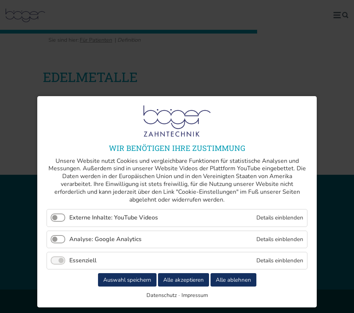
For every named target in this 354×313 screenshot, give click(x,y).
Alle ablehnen (233, 280)
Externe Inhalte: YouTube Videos (113, 218)
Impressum (194, 295)
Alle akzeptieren (183, 280)
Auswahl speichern (127, 280)
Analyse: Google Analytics (105, 239)
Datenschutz (161, 295)
